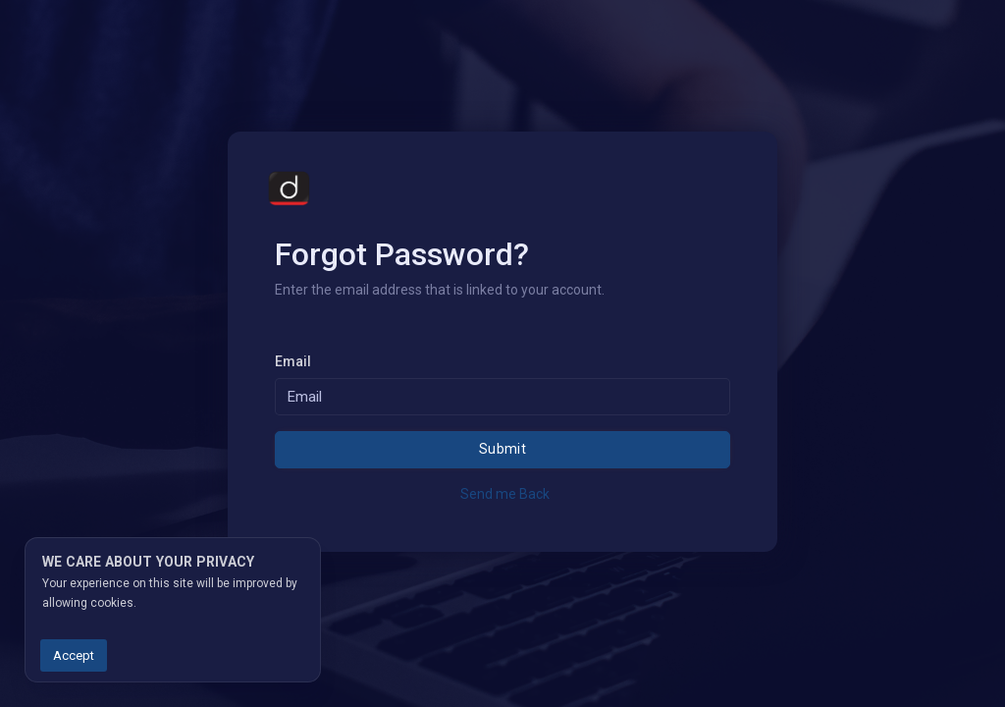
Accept (73, 655)
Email (293, 361)
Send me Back (505, 494)
